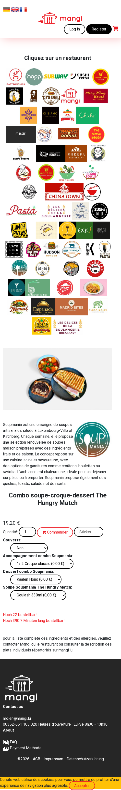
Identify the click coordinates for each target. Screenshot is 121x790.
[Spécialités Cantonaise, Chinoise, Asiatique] (96, 96)
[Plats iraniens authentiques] (67, 230)
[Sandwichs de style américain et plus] (33, 249)
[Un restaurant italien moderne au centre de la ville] (50, 115)
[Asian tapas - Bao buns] (47, 230)
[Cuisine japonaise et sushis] (44, 134)
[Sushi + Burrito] (99, 211)
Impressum (53, 759)
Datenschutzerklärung (85, 759)
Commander (55, 532)
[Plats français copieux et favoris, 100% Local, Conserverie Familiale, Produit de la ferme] (72, 249)
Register (99, 29)
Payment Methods (22, 748)
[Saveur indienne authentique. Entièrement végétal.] (98, 306)
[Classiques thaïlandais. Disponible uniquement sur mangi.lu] (29, 115)
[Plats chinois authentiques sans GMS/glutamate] (50, 153)
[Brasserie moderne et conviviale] (90, 249)
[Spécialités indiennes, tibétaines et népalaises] (76, 153)
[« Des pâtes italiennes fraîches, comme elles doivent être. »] (105, 249)
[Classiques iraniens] (14, 96)
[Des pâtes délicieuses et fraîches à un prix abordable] (23, 211)
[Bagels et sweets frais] (33, 96)
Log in (74, 29)
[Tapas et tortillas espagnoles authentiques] (71, 306)
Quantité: (10, 532)
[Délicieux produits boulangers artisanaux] (56, 211)
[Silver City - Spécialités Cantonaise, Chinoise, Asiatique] (25, 172)
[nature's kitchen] (84, 230)
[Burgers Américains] (52, 249)
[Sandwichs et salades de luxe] (51, 96)
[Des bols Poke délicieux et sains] (90, 172)
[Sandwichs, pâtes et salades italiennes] (16, 76)
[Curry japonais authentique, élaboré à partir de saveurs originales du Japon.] (93, 287)
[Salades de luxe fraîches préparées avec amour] (67, 172)
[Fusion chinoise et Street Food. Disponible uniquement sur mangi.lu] (46, 172)
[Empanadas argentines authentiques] (43, 306)
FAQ (10, 742)
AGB (36, 759)
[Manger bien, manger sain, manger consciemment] (14, 249)
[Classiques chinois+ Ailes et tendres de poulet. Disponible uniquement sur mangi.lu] (100, 76)
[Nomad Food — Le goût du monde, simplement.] (19, 306)
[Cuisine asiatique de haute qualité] (98, 153)
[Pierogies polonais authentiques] (80, 211)
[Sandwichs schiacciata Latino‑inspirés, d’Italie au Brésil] (71, 268)
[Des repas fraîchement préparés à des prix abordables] (70, 96)
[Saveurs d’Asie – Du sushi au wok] (16, 287)
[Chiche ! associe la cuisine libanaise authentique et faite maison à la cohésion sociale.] (87, 115)
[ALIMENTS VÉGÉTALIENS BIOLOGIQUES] (101, 230)
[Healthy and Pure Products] (34, 76)
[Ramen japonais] (92, 191)
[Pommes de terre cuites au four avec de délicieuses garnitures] (21, 153)
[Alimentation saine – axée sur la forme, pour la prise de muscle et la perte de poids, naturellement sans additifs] (21, 134)
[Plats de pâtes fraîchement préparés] (96, 134)
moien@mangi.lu (17, 718)
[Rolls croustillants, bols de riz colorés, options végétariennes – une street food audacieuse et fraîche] (42, 268)
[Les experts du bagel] (29, 191)
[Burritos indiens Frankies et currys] (42, 326)
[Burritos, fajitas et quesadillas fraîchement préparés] (67, 115)
